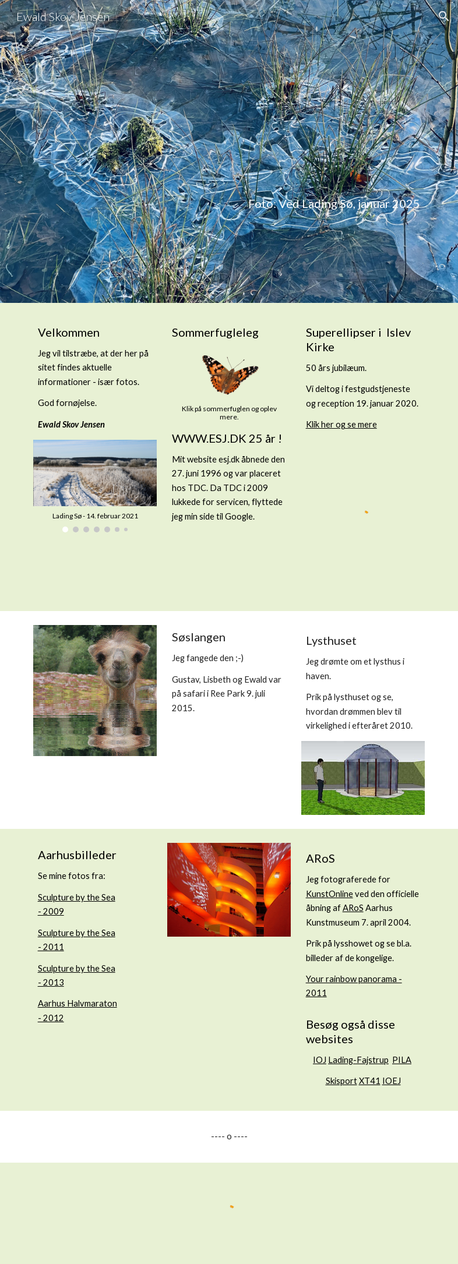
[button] (444, 16)
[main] (229, 152)
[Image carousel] (95, 486)
